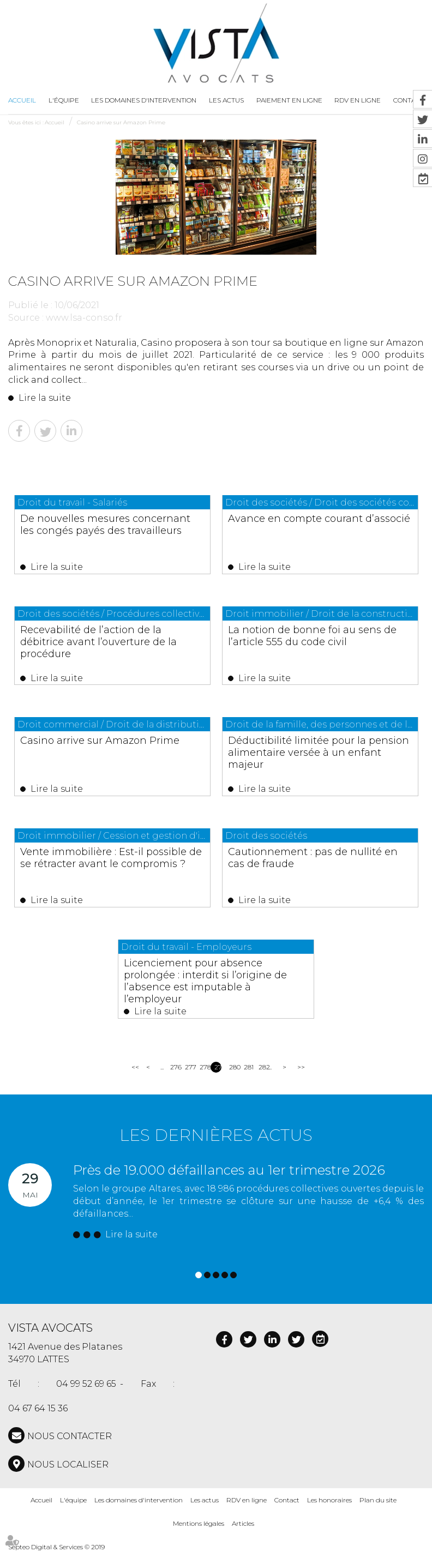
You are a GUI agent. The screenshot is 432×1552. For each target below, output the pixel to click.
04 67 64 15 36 (38, 1408)
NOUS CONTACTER (69, 1436)
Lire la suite (45, 398)
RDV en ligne (246, 1500)
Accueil (22, 100)
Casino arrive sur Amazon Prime (121, 122)
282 (262, 1067)
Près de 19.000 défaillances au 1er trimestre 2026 (229, 1170)
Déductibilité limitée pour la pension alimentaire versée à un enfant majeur (318, 753)
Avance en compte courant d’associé (319, 519)
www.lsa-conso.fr (84, 317)
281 (247, 1067)
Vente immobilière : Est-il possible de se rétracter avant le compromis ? (111, 858)
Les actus (226, 100)
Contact (286, 1500)
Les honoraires (329, 1500)
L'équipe (64, 100)
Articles (243, 1523)
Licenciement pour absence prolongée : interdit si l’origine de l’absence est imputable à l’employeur (205, 981)
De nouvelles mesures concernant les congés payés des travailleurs (105, 525)
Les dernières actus (216, 1135)
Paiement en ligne (289, 100)
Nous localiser (68, 1464)
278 (203, 1067)
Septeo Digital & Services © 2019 (56, 1547)
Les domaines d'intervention (143, 100)
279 (217, 1067)
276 (173, 1067)
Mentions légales (198, 1523)
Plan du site (378, 1500)
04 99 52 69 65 (86, 1384)
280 (232, 1067)
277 (188, 1067)
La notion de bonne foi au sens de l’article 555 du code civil (312, 636)
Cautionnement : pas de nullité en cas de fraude (313, 858)
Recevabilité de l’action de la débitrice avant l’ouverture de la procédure (98, 642)
